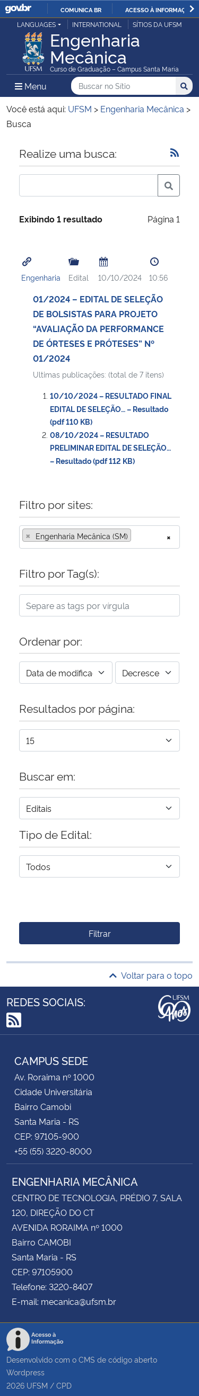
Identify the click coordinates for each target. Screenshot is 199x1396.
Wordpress (25, 1372)
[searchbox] (137, 536)
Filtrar (100, 933)
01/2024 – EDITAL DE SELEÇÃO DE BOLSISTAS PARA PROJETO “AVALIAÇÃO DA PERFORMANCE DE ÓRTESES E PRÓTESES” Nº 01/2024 (98, 328)
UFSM (37, 1385)
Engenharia (40, 277)
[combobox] (99, 537)
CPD (64, 1385)
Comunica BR (80, 9)
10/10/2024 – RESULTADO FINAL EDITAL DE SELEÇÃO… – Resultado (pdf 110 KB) (110, 408)
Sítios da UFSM (157, 24)
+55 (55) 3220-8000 (53, 1151)
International (97, 24)
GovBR (18, 9)
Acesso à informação (159, 9)
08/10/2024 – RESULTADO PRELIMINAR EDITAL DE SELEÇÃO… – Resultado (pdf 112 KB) (110, 447)
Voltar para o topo (151, 975)
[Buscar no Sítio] (123, 86)
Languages (36, 24)
